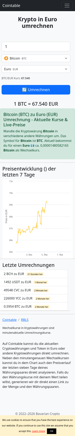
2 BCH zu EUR (24, 274)
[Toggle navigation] (67, 6)
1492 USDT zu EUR (26, 282)
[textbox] (33, 58)
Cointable (11, 5)
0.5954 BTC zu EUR (26, 306)
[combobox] (36, 58)
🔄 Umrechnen (36, 89)
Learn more (38, 431)
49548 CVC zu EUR (26, 290)
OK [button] (51, 431)
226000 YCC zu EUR (27, 298)
